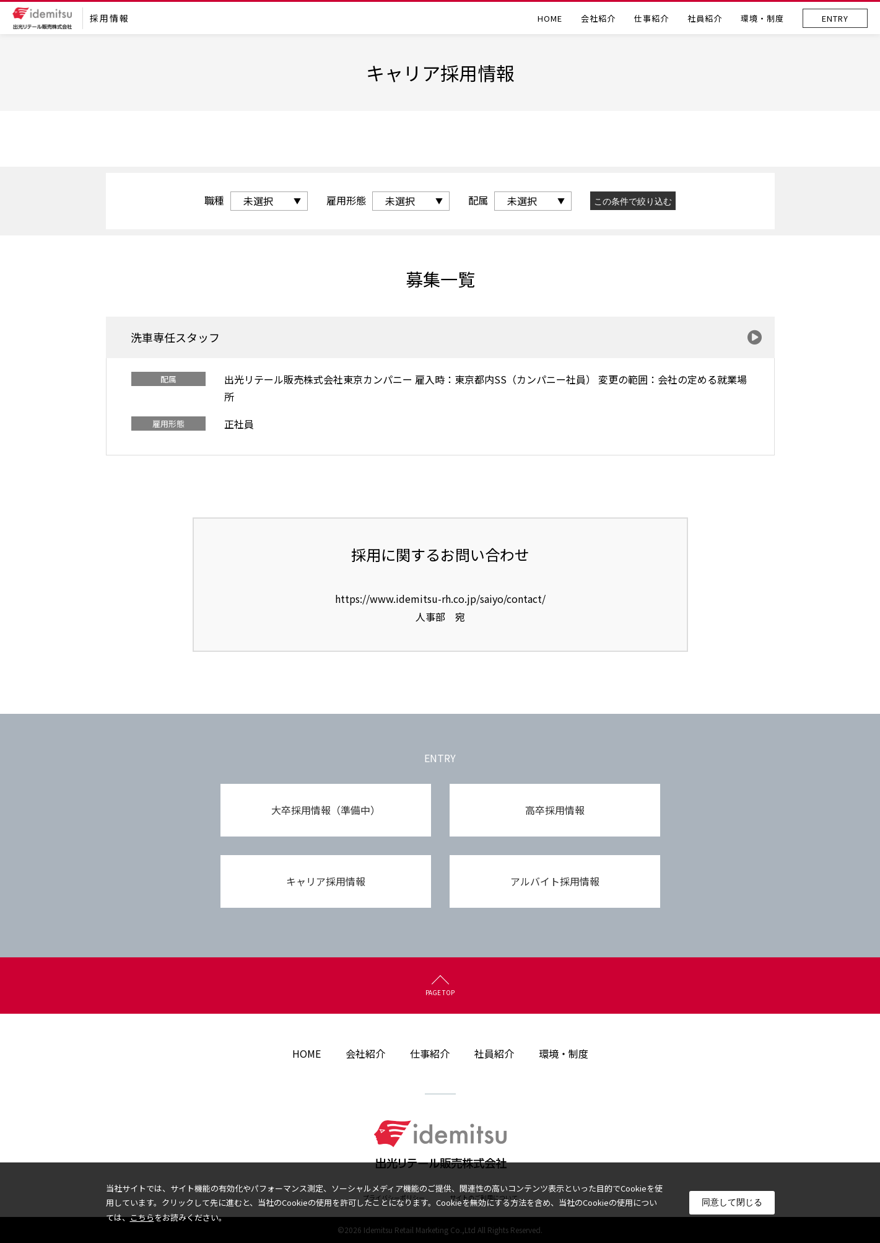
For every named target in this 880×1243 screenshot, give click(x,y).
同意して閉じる (732, 1202)
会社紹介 (598, 18)
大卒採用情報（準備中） (325, 809)
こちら (142, 1217)
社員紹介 (704, 18)
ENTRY (835, 18)
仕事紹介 (651, 18)
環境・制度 (762, 18)
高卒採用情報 (555, 809)
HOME (550, 18)
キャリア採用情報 (325, 881)
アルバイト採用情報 (554, 881)
